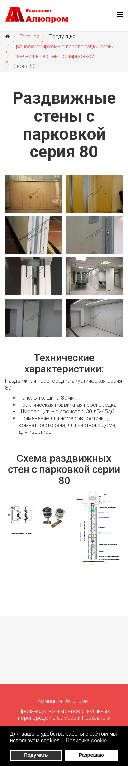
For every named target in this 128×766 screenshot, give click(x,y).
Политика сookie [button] (86, 740)
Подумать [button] (36, 755)
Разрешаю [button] (91, 755)
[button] (111, 741)
